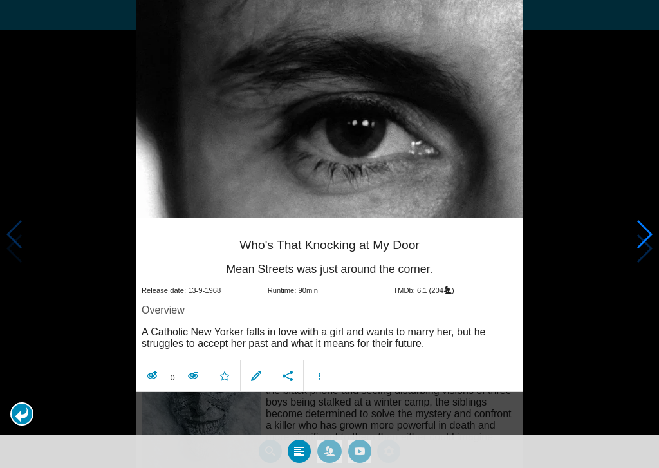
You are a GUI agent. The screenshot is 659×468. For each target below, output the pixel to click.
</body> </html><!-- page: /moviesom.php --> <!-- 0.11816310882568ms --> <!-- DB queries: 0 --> (329, 234)
